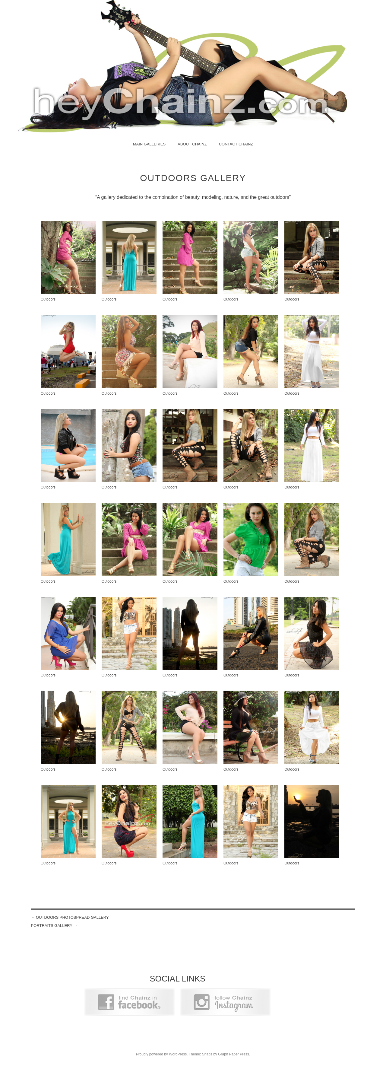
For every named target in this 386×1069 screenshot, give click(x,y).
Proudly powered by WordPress (161, 1054)
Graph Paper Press (233, 1054)
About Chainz (192, 144)
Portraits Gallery (54, 925)
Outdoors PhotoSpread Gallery (70, 917)
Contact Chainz (236, 144)
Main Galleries (149, 144)
